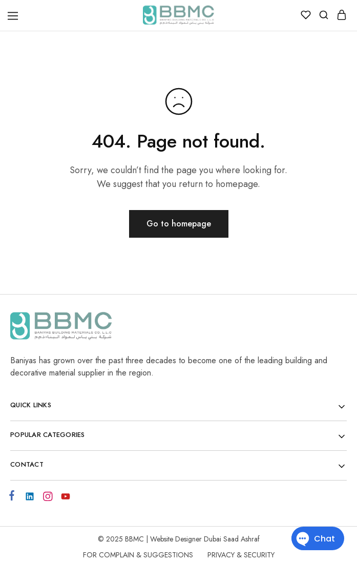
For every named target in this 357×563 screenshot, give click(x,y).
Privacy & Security (241, 555)
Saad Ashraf (241, 539)
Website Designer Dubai (186, 539)
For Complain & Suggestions (138, 555)
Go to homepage (178, 224)
